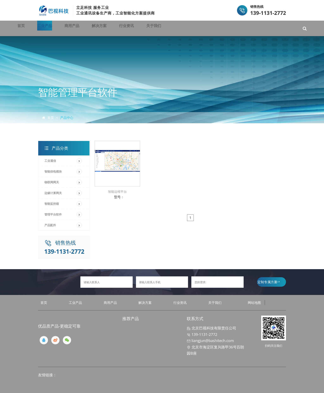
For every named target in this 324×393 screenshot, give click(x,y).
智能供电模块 (53, 171)
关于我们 (216, 28)
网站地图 (254, 302)
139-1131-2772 (202, 334)
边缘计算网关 (53, 193)
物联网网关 (51, 182)
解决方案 (141, 28)
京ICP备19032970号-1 (129, 385)
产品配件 (50, 225)
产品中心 (66, 117)
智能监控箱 (51, 204)
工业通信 (50, 161)
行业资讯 (179, 28)
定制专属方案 (268, 282)
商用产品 (103, 28)
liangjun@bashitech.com (210, 340)
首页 (32, 28)
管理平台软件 (53, 214)
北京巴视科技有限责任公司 (211, 328)
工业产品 (66, 28)
